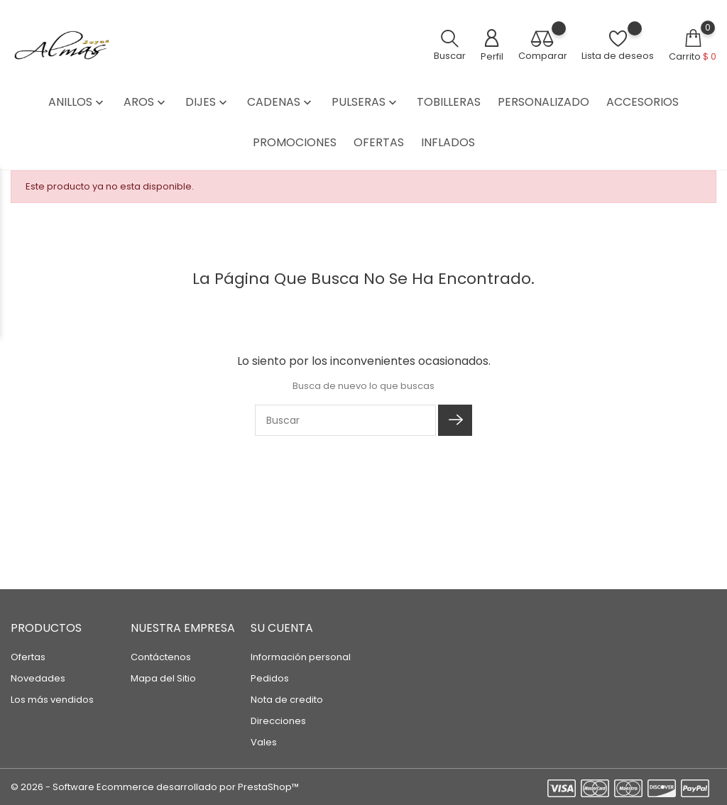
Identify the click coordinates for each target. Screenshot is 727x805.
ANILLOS (77, 102)
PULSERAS (366, 102)
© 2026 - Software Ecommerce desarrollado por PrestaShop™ (155, 787)
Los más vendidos (52, 699)
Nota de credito (287, 699)
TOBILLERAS (449, 102)
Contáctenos (161, 657)
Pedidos (270, 678)
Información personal (301, 657)
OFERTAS (379, 142)
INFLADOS (448, 142)
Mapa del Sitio (163, 678)
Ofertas (28, 657)
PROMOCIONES (295, 142)
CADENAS (281, 102)
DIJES (207, 102)
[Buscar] (345, 420)
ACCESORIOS (642, 102)
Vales (264, 742)
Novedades (38, 678)
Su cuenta (282, 628)
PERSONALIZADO (543, 102)
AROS (146, 102)
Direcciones (278, 721)
